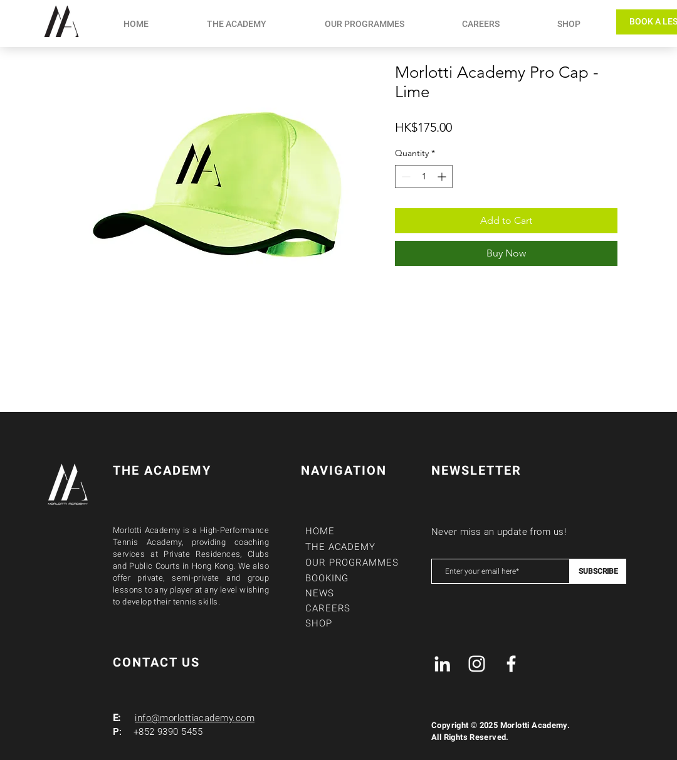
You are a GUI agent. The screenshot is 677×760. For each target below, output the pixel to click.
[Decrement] (404, 176)
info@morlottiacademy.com (195, 718)
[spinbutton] (423, 176)
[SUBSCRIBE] (598, 571)
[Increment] (443, 176)
